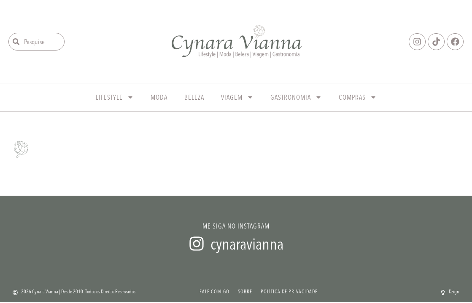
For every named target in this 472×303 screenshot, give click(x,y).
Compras (358, 97)
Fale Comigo (214, 291)
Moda (159, 97)
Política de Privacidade (289, 291)
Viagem (237, 97)
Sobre (245, 291)
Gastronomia (296, 97)
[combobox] (36, 41)
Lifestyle (115, 97)
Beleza (194, 97)
